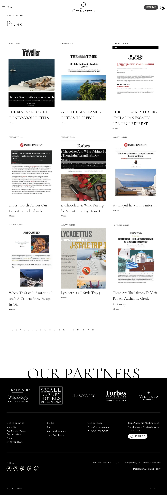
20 (93, 330)
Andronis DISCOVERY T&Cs (106, 463)
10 (45, 330)
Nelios (158, 488)
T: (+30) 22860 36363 (97, 431)
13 (59, 330)
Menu (7, 7)
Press (49, 427)
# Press (11, 123)
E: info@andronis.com (98, 427)
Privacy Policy (130, 463)
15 (68, 330)
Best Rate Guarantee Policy (146, 469)
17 (78, 330)
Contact (10, 438)
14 (64, 330)
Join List (137, 436)
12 (54, 330)
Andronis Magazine (56, 431)
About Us (11, 427)
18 (83, 330)
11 (50, 330)
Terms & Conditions (151, 463)
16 (73, 330)
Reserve (151, 7)
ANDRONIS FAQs (15, 442)
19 (88, 330)
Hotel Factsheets (55, 435)
